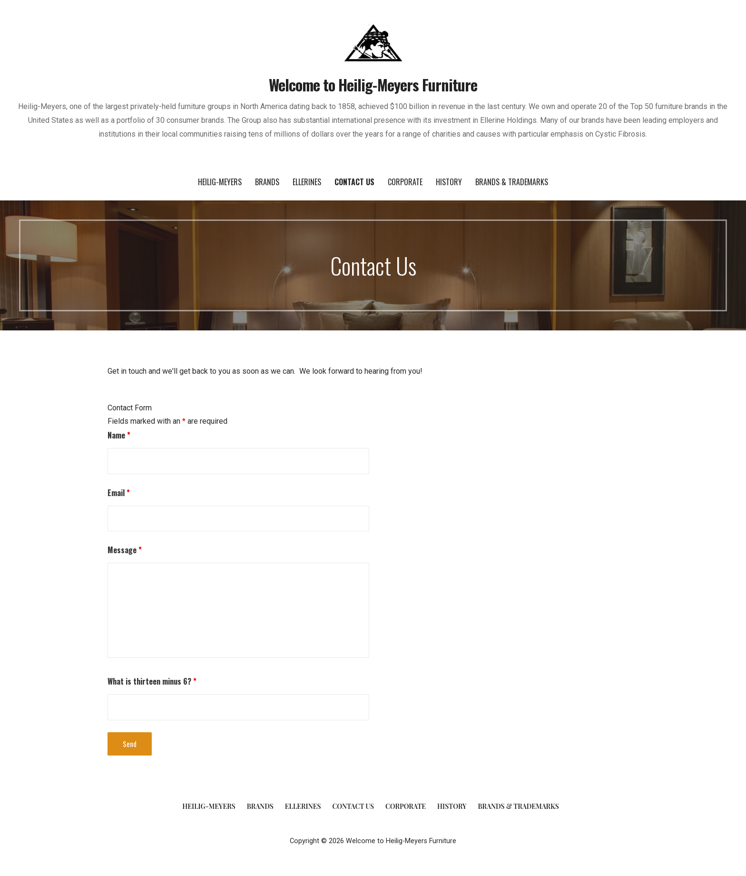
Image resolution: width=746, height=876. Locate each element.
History (449, 182)
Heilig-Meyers (220, 182)
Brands (267, 182)
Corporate (405, 182)
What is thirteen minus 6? (152, 681)
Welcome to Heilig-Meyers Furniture (373, 84)
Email (119, 492)
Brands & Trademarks (511, 182)
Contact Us (354, 182)
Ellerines (307, 182)
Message (125, 550)
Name (119, 435)
